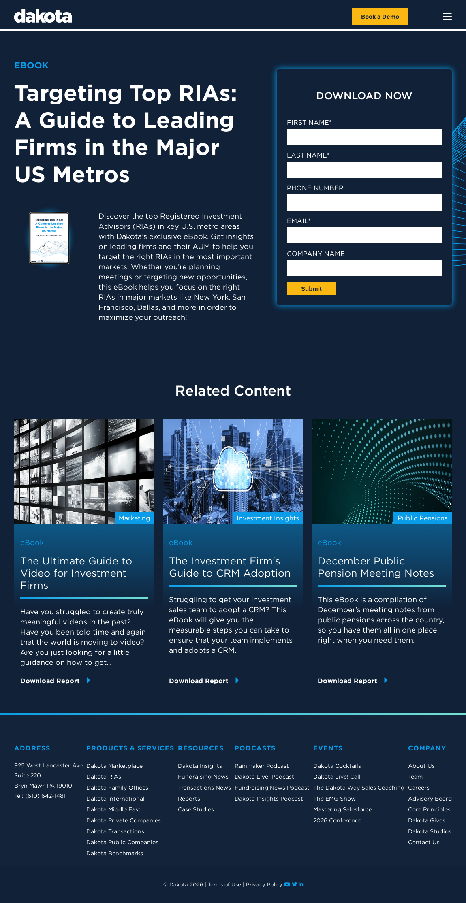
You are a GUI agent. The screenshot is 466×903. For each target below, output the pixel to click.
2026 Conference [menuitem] (337, 820)
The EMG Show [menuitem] (334, 798)
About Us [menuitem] (421, 765)
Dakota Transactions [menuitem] (115, 831)
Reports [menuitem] (189, 798)
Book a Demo (380, 16)
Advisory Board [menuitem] (430, 798)
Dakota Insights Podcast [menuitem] (269, 798)
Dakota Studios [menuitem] (429, 831)
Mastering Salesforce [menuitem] (342, 809)
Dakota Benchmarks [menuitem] (114, 853)
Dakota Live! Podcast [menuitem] (264, 776)
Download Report (55, 680)
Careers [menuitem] (419, 787)
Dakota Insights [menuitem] (200, 765)
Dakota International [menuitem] (115, 798)
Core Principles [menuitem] (429, 809)
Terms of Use (224, 884)
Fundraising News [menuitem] (203, 776)
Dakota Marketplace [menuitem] (114, 765)
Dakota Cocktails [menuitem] (337, 765)
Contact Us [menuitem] (424, 842)
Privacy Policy (264, 884)
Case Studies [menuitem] (196, 809)
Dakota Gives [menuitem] (426, 820)
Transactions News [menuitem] (204, 787)
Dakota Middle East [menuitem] (113, 809)
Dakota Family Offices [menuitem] (117, 787)
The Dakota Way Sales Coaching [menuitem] (358, 787)
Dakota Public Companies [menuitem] (122, 842)
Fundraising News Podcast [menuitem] (272, 787)
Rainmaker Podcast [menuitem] (262, 765)
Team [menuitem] (415, 776)
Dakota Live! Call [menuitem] (337, 776)
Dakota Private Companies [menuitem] (123, 820)
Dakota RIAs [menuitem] (103, 776)
